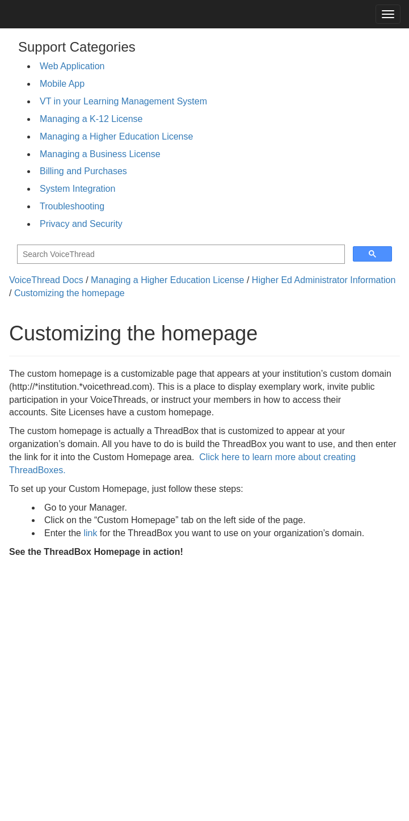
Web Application (72, 66)
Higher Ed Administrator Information (323, 280)
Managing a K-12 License (91, 119)
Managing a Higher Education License (116, 136)
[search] (180, 254)
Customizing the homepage (69, 293)
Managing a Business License (100, 154)
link (90, 533)
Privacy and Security (81, 224)
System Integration (77, 188)
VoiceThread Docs (46, 280)
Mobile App (62, 84)
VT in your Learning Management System (123, 101)
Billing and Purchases (83, 171)
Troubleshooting (72, 206)
